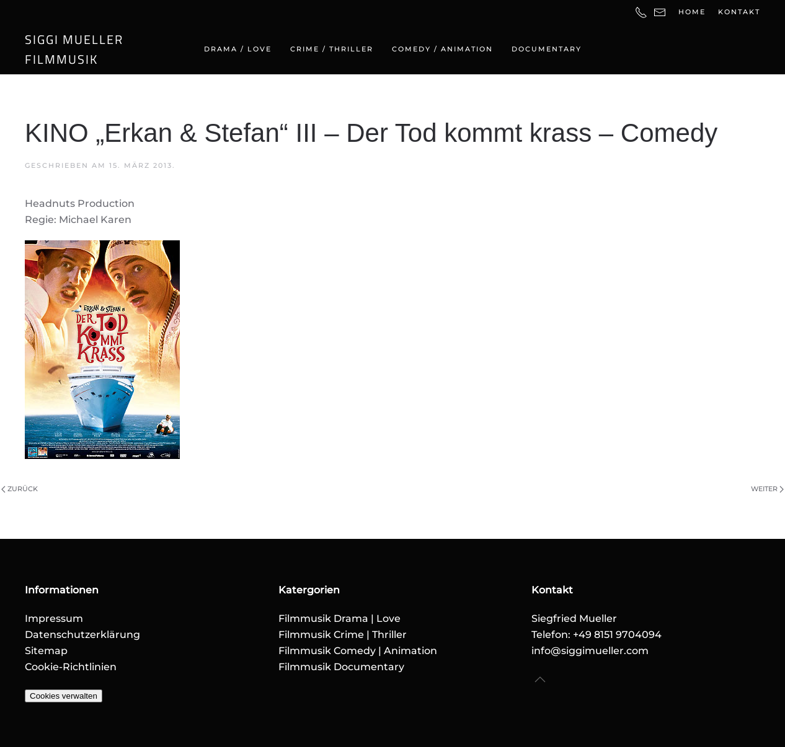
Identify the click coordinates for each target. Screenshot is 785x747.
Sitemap (46, 651)
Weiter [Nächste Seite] (767, 488)
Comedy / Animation (442, 49)
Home (692, 11)
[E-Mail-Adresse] (660, 11)
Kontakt (739, 11)
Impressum (54, 618)
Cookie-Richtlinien (71, 667)
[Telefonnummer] (641, 11)
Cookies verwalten (63, 696)
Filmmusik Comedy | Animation (357, 651)
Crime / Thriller (331, 49)
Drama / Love (238, 49)
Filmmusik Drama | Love (339, 618)
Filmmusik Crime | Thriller (342, 634)
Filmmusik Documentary (341, 667)
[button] (540, 680)
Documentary (547, 49)
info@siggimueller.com (590, 651)
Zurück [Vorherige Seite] (19, 488)
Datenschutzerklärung (82, 634)
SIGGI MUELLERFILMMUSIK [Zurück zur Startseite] (74, 49)
